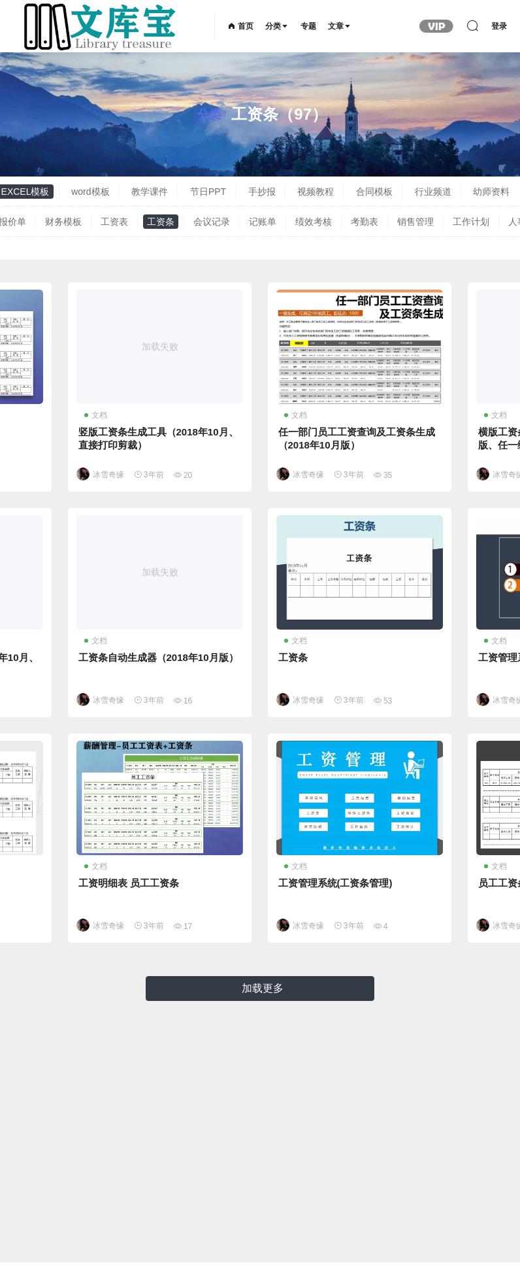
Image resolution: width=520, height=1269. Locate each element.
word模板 (90, 191)
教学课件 (149, 191)
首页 (240, 26)
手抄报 (262, 191)
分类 (277, 26)
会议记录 (211, 221)
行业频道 (433, 191)
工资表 (114, 221)
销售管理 (415, 221)
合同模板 (374, 191)
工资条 (160, 221)
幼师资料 (491, 191)
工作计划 (471, 221)
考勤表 (364, 221)
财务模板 (63, 221)
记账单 (262, 221)
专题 (308, 26)
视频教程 (315, 191)
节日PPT (208, 191)
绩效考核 (313, 221)
